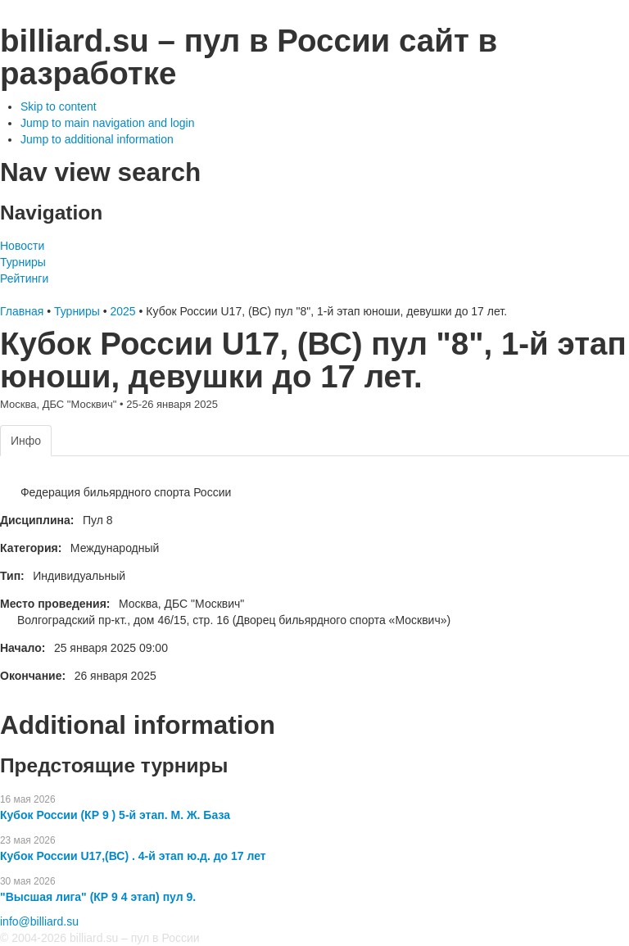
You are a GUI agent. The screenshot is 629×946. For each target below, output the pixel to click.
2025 (122, 311)
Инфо (26, 440)
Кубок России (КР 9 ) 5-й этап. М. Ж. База (115, 815)
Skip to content (58, 106)
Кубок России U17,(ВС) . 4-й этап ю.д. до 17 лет (133, 855)
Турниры (23, 262)
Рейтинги (24, 278)
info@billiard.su (39, 921)
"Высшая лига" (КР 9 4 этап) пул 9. (98, 896)
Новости (22, 245)
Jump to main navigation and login (107, 122)
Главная (21, 311)
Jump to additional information (97, 139)
